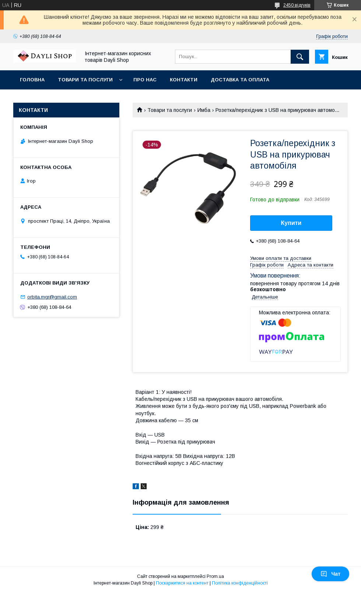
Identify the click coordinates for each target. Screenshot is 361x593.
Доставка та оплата (240, 79)
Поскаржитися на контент (182, 583)
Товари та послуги (85, 79)
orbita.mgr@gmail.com (52, 297)
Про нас (145, 79)
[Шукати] (300, 57)
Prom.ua (215, 576)
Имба (203, 110)
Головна (32, 79)
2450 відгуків (297, 5)
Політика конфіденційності (240, 583)
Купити (291, 223)
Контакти (183, 79)
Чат (330, 574)
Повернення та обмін (51, 99)
